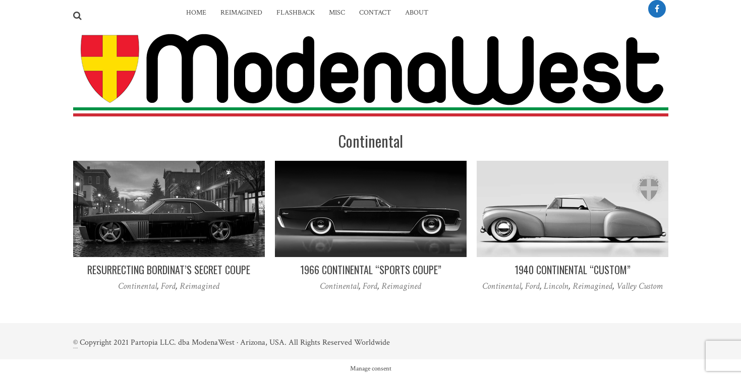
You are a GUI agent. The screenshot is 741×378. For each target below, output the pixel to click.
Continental (137, 286)
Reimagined (241, 12)
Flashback (295, 12)
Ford (168, 286)
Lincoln (556, 286)
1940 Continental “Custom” (573, 269)
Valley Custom (639, 286)
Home (196, 12)
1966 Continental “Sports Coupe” (370, 269)
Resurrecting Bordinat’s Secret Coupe (168, 269)
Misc (337, 12)
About (416, 12)
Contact (375, 12)
